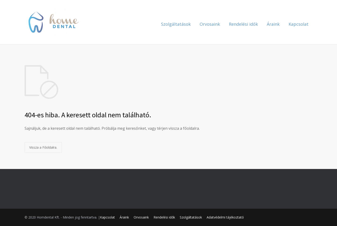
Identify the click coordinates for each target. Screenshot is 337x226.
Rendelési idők (243, 24)
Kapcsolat (298, 24)
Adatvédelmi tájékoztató (225, 217)
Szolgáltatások (176, 24)
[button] (327, 6)
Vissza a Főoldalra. (43, 147)
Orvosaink (210, 24)
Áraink (273, 24)
